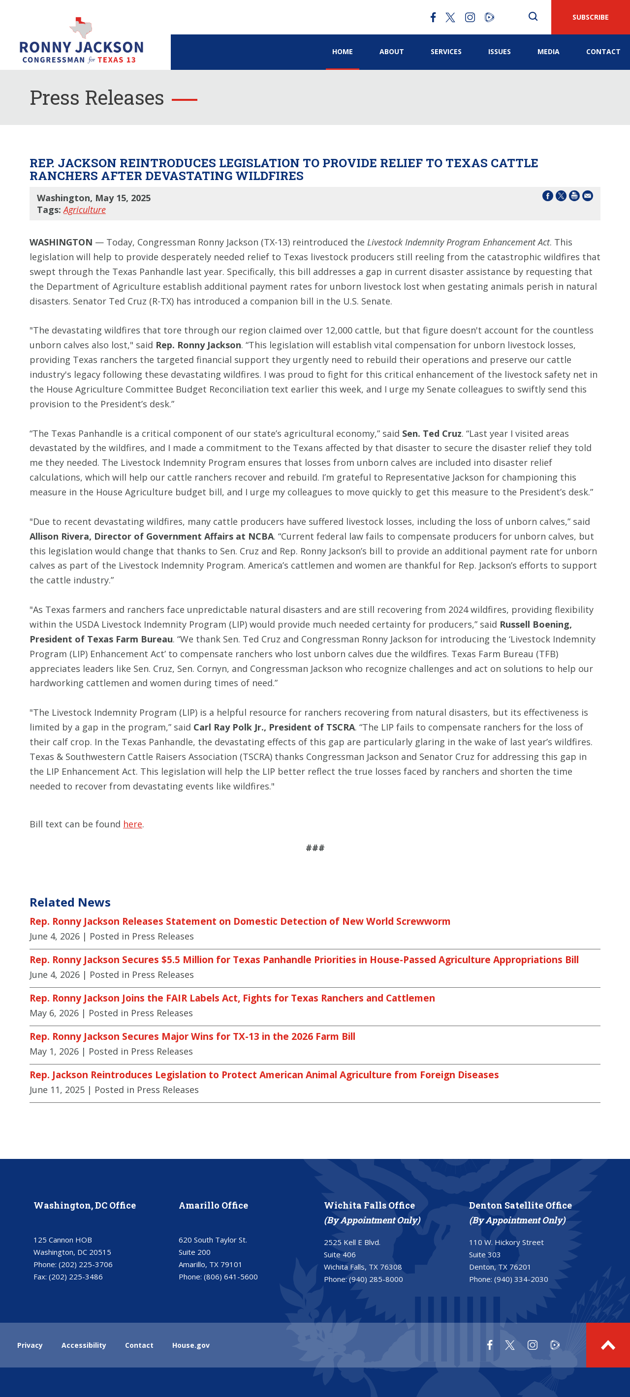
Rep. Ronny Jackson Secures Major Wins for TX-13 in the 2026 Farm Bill (192, 1036)
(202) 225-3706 (86, 1264)
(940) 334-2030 (521, 1279)
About (391, 51)
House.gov (191, 1345)
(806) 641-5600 (231, 1276)
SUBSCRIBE (590, 17)
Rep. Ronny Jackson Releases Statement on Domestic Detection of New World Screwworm (240, 921)
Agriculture (84, 209)
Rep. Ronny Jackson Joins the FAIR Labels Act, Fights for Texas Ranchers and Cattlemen (232, 998)
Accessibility (84, 1345)
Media (548, 51)
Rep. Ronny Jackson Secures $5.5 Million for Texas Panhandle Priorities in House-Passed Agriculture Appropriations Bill (304, 959)
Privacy (30, 1345)
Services (446, 51)
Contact (603, 51)
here (132, 824)
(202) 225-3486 (76, 1276)
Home (342, 51)
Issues (499, 51)
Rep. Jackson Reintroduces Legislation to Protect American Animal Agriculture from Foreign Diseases (264, 1074)
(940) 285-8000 (376, 1279)
